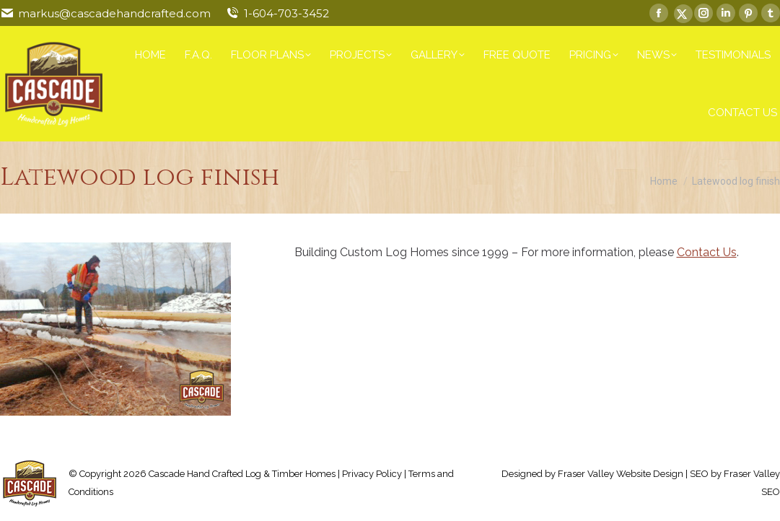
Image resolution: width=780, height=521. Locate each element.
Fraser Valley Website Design (620, 473)
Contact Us (707, 252)
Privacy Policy (372, 473)
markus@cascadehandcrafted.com (114, 13)
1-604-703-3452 (286, 13)
